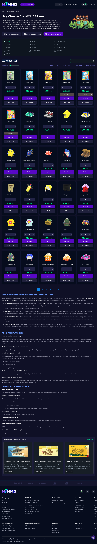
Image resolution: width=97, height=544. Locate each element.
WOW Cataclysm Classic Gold (34, 505)
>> (58, 289)
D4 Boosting (55, 530)
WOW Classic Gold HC (31, 509)
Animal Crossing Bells (8, 526)
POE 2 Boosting (79, 509)
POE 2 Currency (79, 500)
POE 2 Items (78, 503)
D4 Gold (54, 528)
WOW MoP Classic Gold (32, 500)
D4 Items (55, 526)
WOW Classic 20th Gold (32, 503)
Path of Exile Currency (58, 503)
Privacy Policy (6, 512)
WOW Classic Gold (30, 507)
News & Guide (6, 516)
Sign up (75, 4)
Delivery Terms (6, 507)
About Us (4, 500)
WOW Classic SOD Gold (32, 512)
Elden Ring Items (79, 526)
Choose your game (27, 4)
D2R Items (28, 526)
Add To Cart (10, 103)
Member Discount (7, 518)
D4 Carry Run (56, 532)
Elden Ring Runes (79, 528)
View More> (90, 439)
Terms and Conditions (8, 509)
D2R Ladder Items (30, 528)
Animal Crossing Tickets (9, 528)
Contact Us (5, 503)
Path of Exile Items (57, 500)
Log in (69, 4)
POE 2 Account (79, 512)
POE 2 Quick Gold (79, 505)
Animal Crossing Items (8, 530)
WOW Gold (28, 514)
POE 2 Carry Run (79, 507)
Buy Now (10, 98)
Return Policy (5, 514)
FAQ (3, 505)
